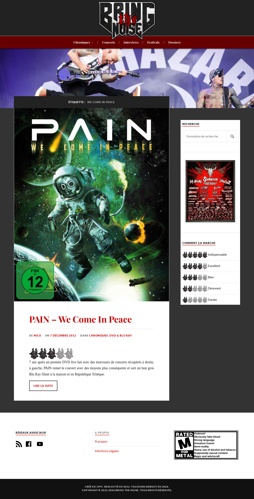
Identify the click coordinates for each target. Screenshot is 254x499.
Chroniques (81, 42)
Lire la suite (43, 385)
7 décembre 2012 (63, 335)
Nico (37, 335)
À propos (101, 441)
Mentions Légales (107, 451)
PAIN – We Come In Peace (80, 319)
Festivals (153, 42)
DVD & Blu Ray (121, 335)
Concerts (108, 42)
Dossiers (174, 42)
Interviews (131, 42)
